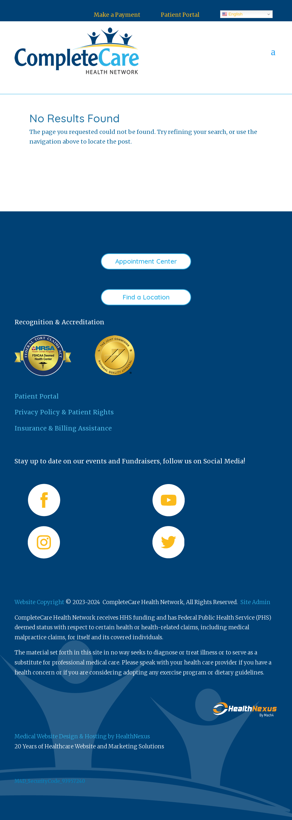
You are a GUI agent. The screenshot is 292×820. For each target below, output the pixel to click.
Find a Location (146, 297)
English (232, 14)
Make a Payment (117, 14)
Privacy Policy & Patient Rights (64, 412)
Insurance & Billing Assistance (63, 428)
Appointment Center (146, 261)
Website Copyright (39, 602)
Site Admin (255, 602)
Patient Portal (180, 14)
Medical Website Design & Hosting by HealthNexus (82, 736)
